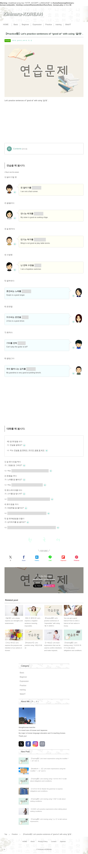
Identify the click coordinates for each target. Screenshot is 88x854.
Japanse (63, 841)
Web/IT (68, 24)
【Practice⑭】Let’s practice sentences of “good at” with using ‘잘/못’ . (47, 834)
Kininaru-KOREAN (22, 13)
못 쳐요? (22, 343)
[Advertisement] (44, 123)
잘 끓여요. (38, 213)
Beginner (25, 24)
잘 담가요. (31, 369)
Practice (48, 24)
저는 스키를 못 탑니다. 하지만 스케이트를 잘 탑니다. (28, 499)
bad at (14, 40)
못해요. (38, 265)
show (25, 149)
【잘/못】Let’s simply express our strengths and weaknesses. (14, 620)
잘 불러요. (26, 291)
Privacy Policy (43, 841)
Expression (37, 24)
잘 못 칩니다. (40, 239)
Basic (16, 24)
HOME (5, 24)
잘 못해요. (36, 188)
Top (5, 834)
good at (19, 40)
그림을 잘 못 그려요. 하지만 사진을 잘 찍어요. (30, 471)
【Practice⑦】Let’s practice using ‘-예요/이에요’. (33, 645)
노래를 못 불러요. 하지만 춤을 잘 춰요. (27, 485)
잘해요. (25, 317)
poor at (25, 40)
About (32, 841)
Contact (53, 841)
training (58, 24)
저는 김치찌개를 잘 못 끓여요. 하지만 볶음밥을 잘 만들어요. (31, 527)
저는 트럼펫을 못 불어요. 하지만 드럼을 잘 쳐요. (26, 513)
